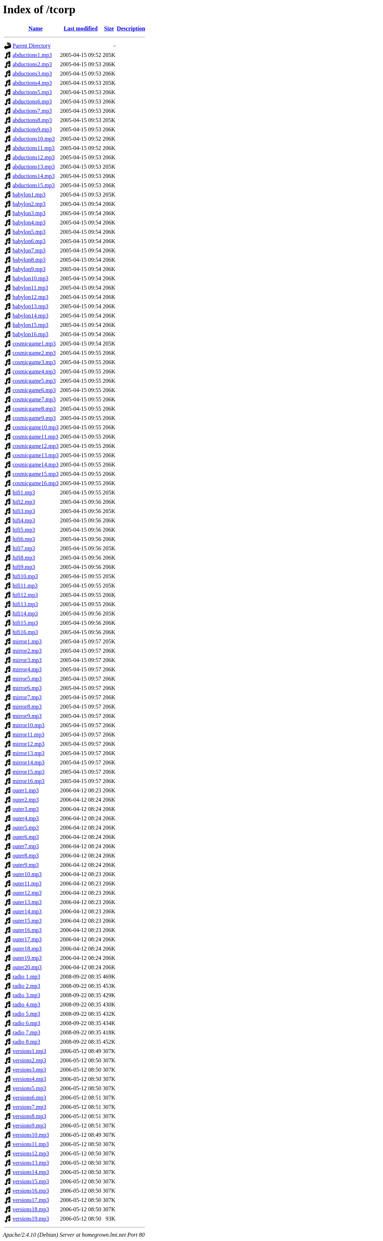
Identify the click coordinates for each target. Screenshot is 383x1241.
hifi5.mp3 (24, 530)
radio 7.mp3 (26, 1032)
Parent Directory (32, 46)
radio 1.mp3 (26, 977)
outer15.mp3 (27, 921)
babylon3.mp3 (29, 213)
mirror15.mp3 (28, 772)
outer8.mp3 (26, 856)
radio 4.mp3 (26, 1004)
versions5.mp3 (29, 1088)
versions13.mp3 (31, 1163)
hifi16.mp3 (25, 632)
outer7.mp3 (26, 846)
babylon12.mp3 (30, 297)
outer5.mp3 (26, 828)
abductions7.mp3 (32, 111)
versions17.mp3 (31, 1200)
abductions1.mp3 (32, 55)
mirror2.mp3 (27, 651)
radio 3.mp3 (26, 995)
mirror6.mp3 (27, 688)
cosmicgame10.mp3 (35, 427)
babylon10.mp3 (30, 278)
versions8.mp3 (29, 1116)
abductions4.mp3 (32, 83)
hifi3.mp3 (24, 511)
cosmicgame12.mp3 (35, 446)
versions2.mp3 (29, 1060)
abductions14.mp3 (34, 176)
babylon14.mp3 (30, 316)
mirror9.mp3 (27, 716)
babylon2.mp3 (29, 204)
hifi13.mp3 (25, 604)
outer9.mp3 (26, 865)
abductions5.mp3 (32, 92)
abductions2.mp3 (32, 64)
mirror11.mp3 (28, 734)
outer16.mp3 (27, 930)
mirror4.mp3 (27, 669)
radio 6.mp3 (26, 1023)
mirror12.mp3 (28, 744)
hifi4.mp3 (24, 520)
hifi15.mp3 (25, 623)
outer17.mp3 (27, 939)
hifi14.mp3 (25, 613)
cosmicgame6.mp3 (34, 390)
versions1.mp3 (29, 1051)
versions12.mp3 (31, 1153)
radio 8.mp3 (26, 1042)
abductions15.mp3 (34, 185)
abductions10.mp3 (34, 139)
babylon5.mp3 (29, 232)
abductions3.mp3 (32, 74)
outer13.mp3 (27, 902)
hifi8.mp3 (24, 558)
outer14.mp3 (27, 911)
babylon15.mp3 (30, 325)
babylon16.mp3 (30, 334)
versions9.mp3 (29, 1125)
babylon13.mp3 (30, 306)
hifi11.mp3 (25, 586)
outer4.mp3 (26, 818)
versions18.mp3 (31, 1209)
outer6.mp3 (26, 837)
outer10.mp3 (27, 874)
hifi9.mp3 (24, 567)
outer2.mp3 (26, 800)
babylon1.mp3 (29, 195)
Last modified (81, 28)
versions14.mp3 (31, 1172)
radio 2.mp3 (26, 986)
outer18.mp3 (27, 949)
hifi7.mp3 (24, 548)
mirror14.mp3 (28, 762)
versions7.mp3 (29, 1107)
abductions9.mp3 (32, 129)
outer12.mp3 (27, 893)
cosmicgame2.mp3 (34, 353)
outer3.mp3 (26, 809)
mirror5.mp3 (27, 679)
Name (35, 28)
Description (131, 28)
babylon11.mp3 (30, 288)
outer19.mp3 (27, 958)
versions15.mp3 (31, 1181)
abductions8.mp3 (32, 120)
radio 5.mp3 (26, 1014)
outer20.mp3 (27, 967)
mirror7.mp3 (27, 697)
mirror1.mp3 (27, 641)
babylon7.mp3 (29, 250)
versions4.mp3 (29, 1079)
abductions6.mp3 (32, 101)
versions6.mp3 (29, 1098)
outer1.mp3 (26, 790)
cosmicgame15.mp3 (35, 474)
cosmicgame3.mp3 (34, 362)
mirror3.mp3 (27, 660)
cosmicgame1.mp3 (34, 344)
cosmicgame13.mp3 (35, 455)
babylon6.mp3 (29, 241)
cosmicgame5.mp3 (34, 381)
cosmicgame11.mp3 (35, 437)
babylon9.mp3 (29, 269)
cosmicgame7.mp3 (34, 399)
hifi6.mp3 (24, 539)
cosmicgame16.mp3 (35, 483)
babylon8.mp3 (29, 260)
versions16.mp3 (31, 1191)
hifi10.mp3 (25, 576)
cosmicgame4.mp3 (34, 371)
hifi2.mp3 (24, 502)
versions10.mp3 (31, 1135)
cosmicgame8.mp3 (34, 409)
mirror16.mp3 (28, 781)
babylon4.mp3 (29, 222)
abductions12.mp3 (34, 157)
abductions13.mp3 (34, 167)
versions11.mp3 (31, 1144)
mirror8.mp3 (27, 707)
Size (109, 28)
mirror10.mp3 (28, 725)
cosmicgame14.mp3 (35, 465)
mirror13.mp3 (28, 753)
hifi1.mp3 (24, 492)
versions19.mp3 (31, 1219)
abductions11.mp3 (33, 148)
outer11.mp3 (27, 883)
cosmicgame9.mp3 (34, 418)
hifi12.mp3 (25, 595)
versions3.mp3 (29, 1070)
